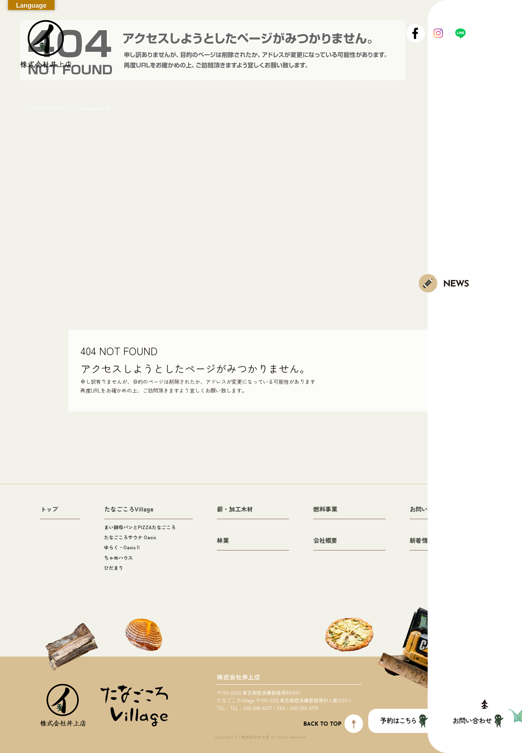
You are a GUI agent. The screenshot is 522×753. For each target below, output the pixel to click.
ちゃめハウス (118, 557)
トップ (49, 509)
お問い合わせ (428, 509)
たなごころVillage (128, 509)
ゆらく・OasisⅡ (122, 547)
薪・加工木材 (235, 509)
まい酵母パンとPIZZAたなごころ (140, 527)
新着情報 (422, 540)
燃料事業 (325, 509)
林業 (223, 540)
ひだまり (113, 567)
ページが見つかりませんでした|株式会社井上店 (67, 108)
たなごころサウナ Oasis (130, 537)
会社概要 (325, 540)
